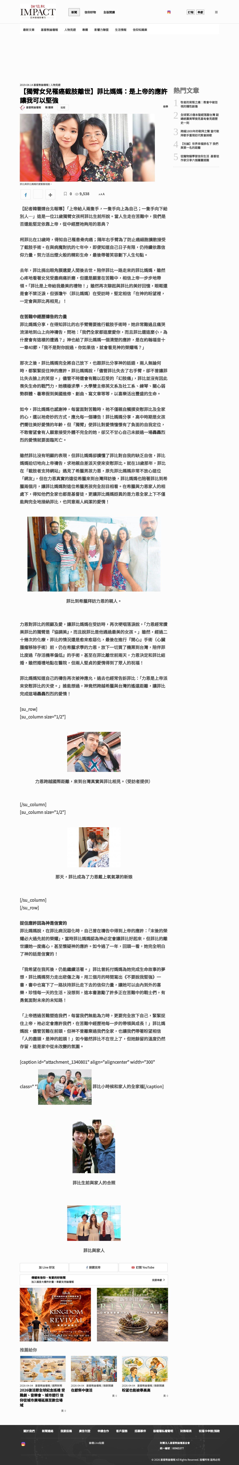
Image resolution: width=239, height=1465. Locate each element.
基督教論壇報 (49, 30)
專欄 (85, 30)
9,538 (82, 193)
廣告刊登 (84, 1431)
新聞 (74, 12)
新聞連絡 (47, 1431)
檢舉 (165, 106)
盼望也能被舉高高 (136, 1390)
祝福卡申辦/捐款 (209, 1431)
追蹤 (63, 107)
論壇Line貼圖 (96, 1443)
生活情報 (120, 30)
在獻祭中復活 (81, 1390)
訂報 (191, 12)
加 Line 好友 (44, 1267)
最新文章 (28, 30)
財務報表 (186, 1431)
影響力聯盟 (101, 30)
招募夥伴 (140, 1431)
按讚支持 (93, 1267)
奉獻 (200, 12)
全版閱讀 (109, 12)
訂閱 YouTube (143, 1267)
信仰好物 (90, 12)
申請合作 (103, 1431)
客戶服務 (121, 1431)
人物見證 (70, 30)
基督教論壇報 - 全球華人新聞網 (38, 12)
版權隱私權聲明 (163, 1431)
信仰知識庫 (140, 30)
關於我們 (29, 1431)
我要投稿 (66, 1431)
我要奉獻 (159, 1280)
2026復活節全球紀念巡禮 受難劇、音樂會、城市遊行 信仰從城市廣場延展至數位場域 (42, 1398)
